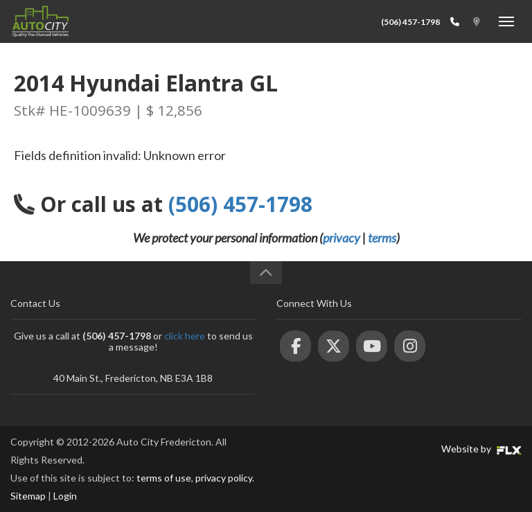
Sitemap (28, 496)
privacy (341, 237)
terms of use (163, 478)
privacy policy (223, 478)
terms (382, 237)
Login (65, 496)
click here (184, 336)
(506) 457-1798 (410, 22)
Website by (481, 448)
